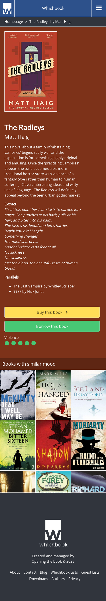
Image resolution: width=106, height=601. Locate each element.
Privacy (74, 578)
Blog (43, 572)
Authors (58, 578)
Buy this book (52, 312)
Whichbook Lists (64, 572)
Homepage (13, 21)
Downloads (38, 578)
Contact (30, 572)
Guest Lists (90, 572)
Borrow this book (52, 326)
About (15, 572)
